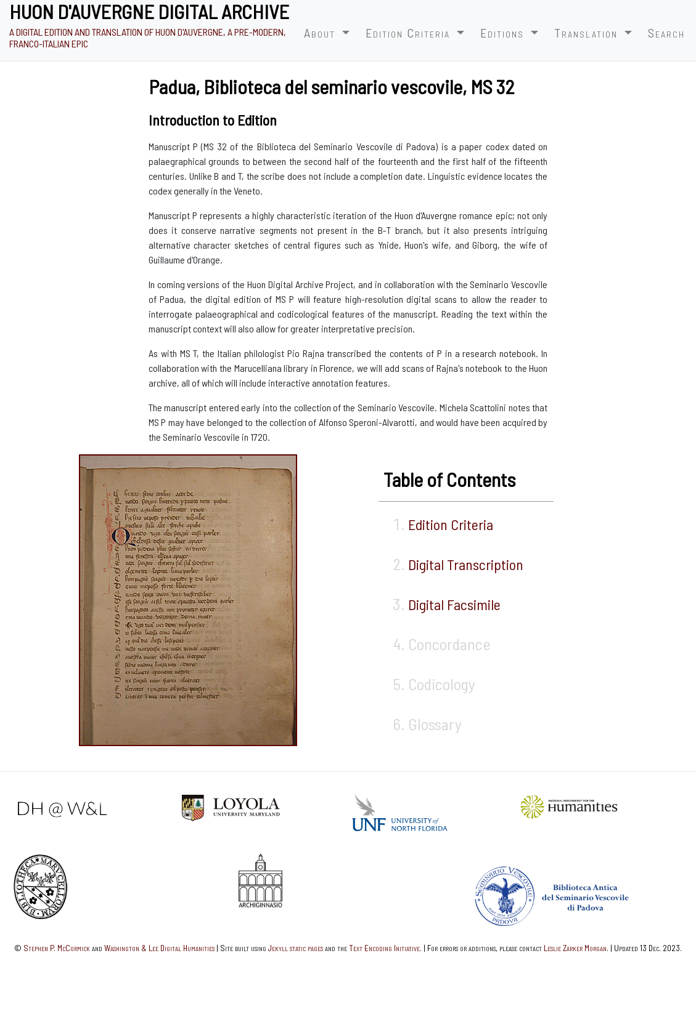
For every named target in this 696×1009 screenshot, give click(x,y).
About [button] (321, 32)
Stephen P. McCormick (56, 948)
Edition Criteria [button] (410, 32)
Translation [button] (587, 32)
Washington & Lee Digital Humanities (159, 948)
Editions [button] (504, 32)
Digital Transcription (465, 564)
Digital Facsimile (454, 604)
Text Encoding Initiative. (385, 948)
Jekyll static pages (295, 948)
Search (666, 32)
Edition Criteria (450, 524)
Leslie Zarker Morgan (575, 948)
